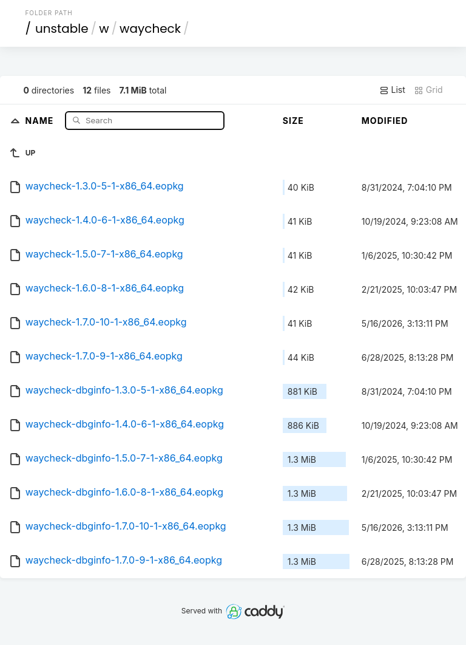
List (392, 89)
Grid (428, 89)
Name (40, 120)
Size (293, 120)
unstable (62, 28)
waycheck (150, 28)
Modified (385, 120)
